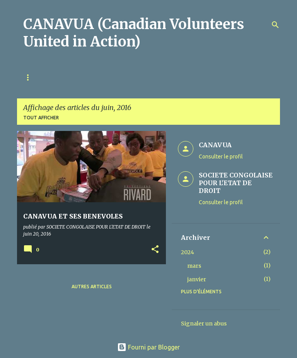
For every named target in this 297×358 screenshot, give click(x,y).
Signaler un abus (204, 323)
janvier (196, 279)
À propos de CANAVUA (83, 77)
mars (194, 265)
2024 (187, 252)
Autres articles (92, 286)
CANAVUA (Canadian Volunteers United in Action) (133, 32)
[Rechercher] (275, 24)
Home (30, 77)
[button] (155, 249)
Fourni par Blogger (148, 347)
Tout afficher (41, 117)
